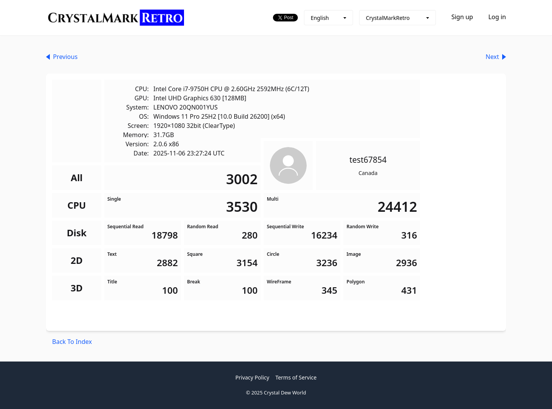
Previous (61, 56)
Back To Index (72, 341)
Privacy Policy (252, 377)
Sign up (462, 17)
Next (496, 56)
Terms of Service (296, 377)
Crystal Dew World (285, 392)
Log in (497, 17)
